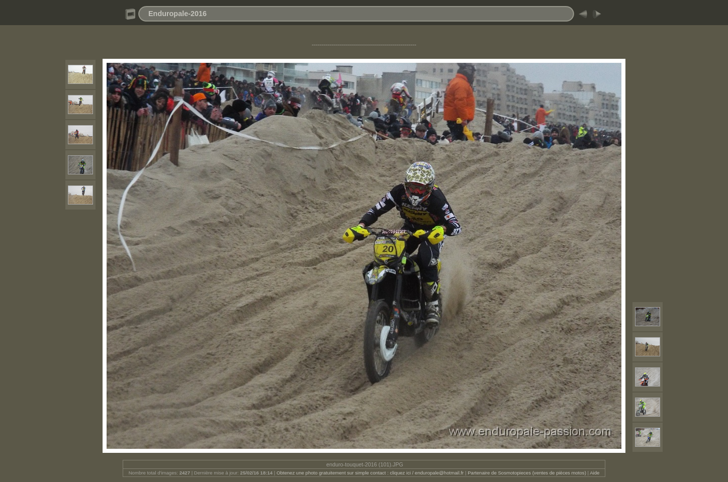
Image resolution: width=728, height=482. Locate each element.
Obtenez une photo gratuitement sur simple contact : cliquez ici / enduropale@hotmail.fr (370, 472)
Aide (594, 472)
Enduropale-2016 (177, 14)
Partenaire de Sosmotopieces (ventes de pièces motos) (527, 472)
